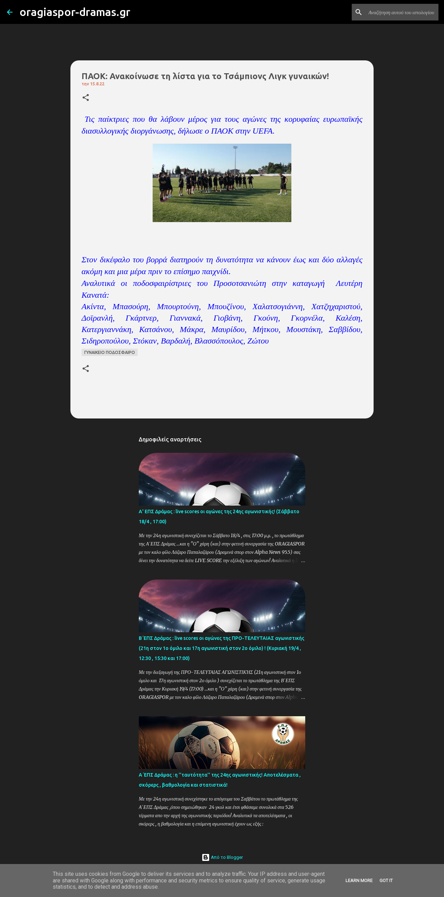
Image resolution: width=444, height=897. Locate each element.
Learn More (359, 880)
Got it (386, 880)
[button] (86, 98)
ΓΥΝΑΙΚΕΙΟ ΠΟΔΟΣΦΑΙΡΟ (109, 352)
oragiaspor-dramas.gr (74, 12)
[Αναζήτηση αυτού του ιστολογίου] (402, 12)
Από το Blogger (222, 857)
